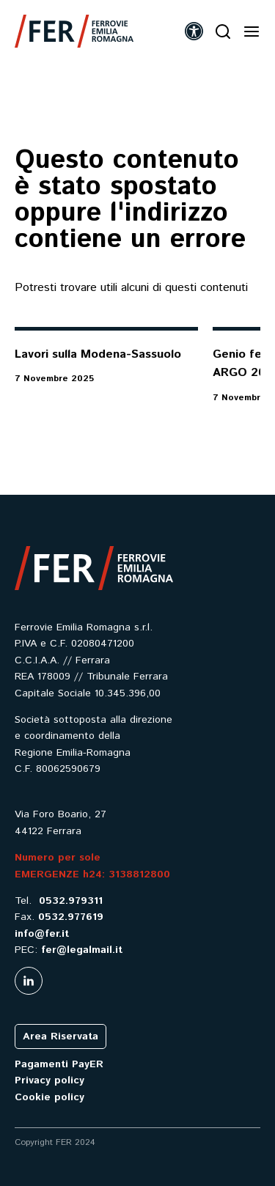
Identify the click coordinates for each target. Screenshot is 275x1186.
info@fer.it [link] (42, 934)
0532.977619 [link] (70, 917)
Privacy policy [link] (49, 1080)
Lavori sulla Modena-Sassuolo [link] (98, 354)
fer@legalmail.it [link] (81, 950)
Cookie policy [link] (49, 1097)
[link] (74, 31)
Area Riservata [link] (60, 1036)
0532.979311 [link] (71, 901)
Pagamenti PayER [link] (59, 1064)
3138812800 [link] (139, 874)
